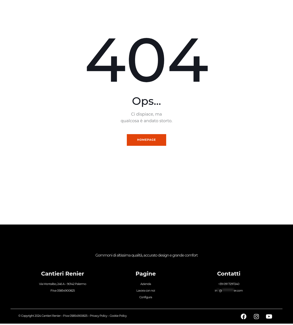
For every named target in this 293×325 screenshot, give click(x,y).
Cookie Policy (118, 317)
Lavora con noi (145, 292)
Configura (145, 299)
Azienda (145, 285)
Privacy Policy (98, 317)
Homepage (146, 140)
